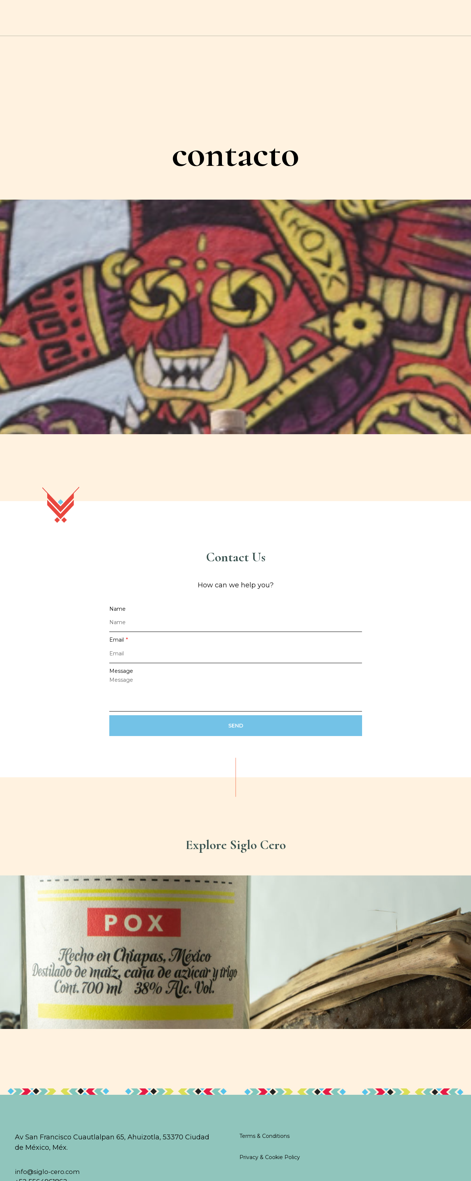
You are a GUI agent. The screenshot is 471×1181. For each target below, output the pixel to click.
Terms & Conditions (264, 1146)
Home (34, 22)
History (124, 22)
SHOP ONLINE (387, 21)
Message (121, 684)
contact (425, 21)
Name (117, 622)
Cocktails (77, 22)
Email (117, 653)
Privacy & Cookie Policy (269, 1167)
